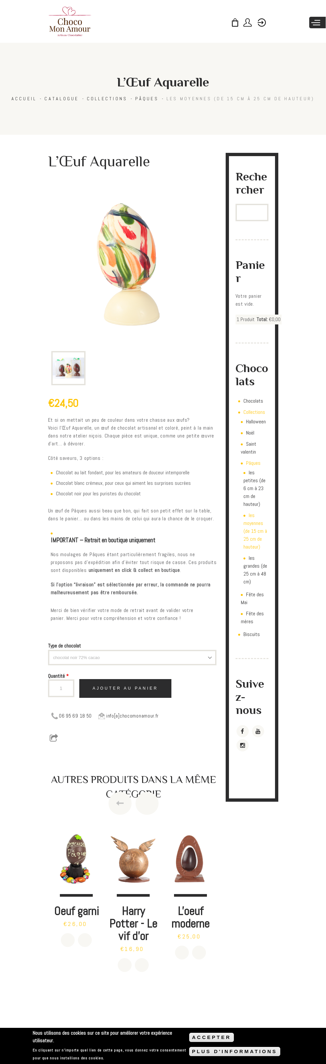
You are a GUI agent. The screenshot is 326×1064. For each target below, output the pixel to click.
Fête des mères (252, 617)
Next (147, 803)
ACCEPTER (211, 1037)
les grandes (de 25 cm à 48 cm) (255, 570)
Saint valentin (248, 447)
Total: (262, 319)
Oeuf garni (76, 911)
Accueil (24, 99)
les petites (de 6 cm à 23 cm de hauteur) (254, 488)
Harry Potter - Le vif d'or (133, 923)
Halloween (256, 421)
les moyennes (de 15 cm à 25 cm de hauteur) (240, 99)
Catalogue (61, 99)
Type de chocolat (64, 645)
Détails (85, 940)
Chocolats (253, 400)
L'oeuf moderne (190, 917)
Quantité (58, 676)
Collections (107, 99)
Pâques (147, 99)
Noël (250, 432)
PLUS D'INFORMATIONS (234, 1051)
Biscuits (251, 634)
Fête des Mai (252, 598)
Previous (120, 803)
